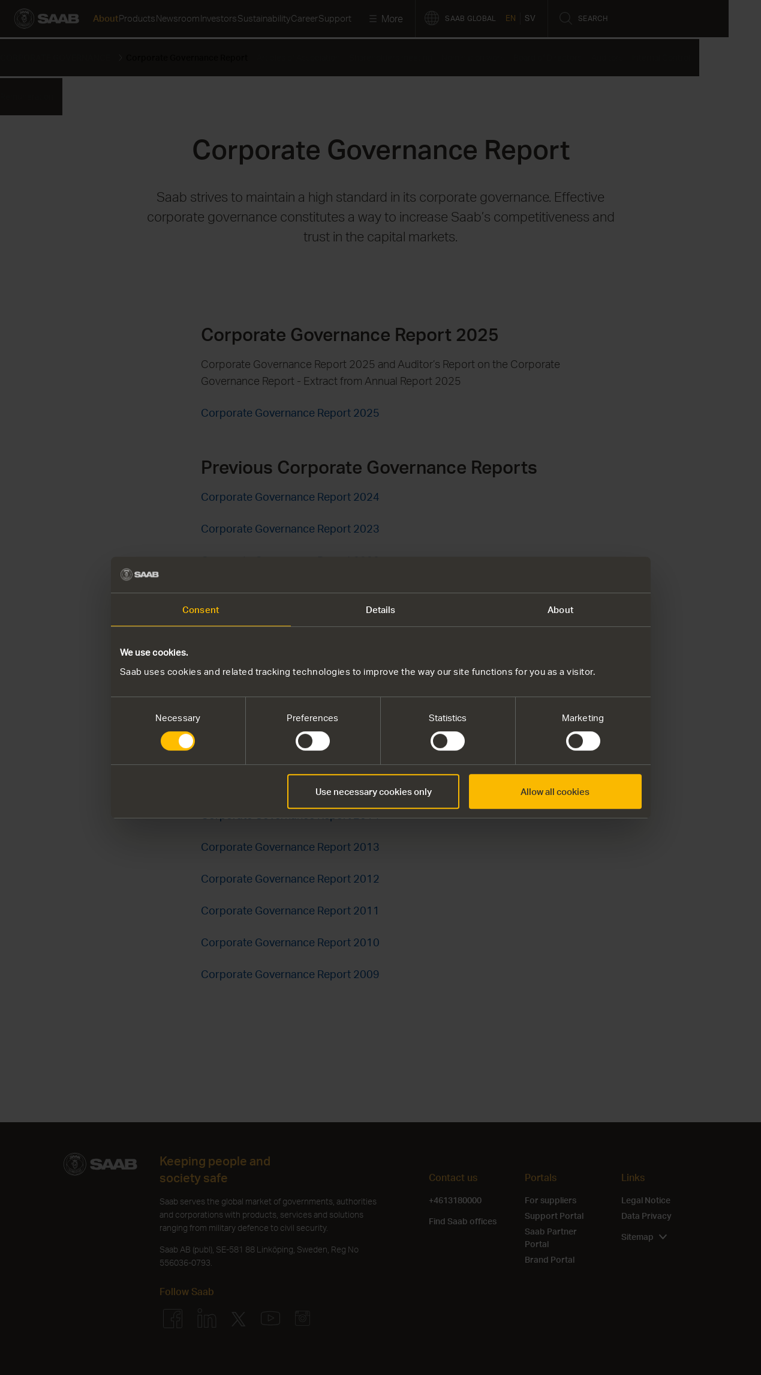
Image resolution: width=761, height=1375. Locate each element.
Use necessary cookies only (373, 791)
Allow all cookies (555, 791)
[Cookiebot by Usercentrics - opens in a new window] (589, 575)
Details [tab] (381, 609)
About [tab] (560, 609)
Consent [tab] (200, 609)
